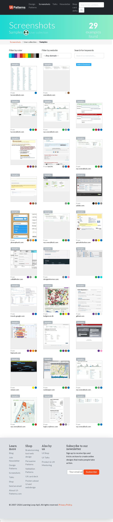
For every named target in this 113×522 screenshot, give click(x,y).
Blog (11, 453)
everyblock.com (49, 95)
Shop (11, 481)
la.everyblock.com (17, 95)
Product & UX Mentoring (48, 463)
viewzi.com (15, 390)
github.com (80, 316)
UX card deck (31, 476)
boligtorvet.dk (48, 316)
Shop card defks (75, 7)
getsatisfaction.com (83, 242)
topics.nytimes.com (50, 427)
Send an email (15, 486)
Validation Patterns (30, 470)
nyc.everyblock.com (50, 132)
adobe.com (80, 205)
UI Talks (46, 457)
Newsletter (65, 4)
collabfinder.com (17, 279)
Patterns (33, 6)
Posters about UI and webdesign (32, 484)
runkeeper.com (49, 390)
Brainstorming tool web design (32, 453)
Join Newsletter (14, 459)
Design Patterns (13, 467)
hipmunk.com (16, 353)
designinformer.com (51, 279)
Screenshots (44, 4)
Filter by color (15, 50)
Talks (54, 4)
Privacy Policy (65, 504)
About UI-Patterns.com (15, 492)
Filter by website (50, 50)
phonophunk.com (17, 242)
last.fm (50, 166)
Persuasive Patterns (30, 463)
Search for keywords (84, 50)
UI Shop (45, 453)
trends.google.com (18, 316)
